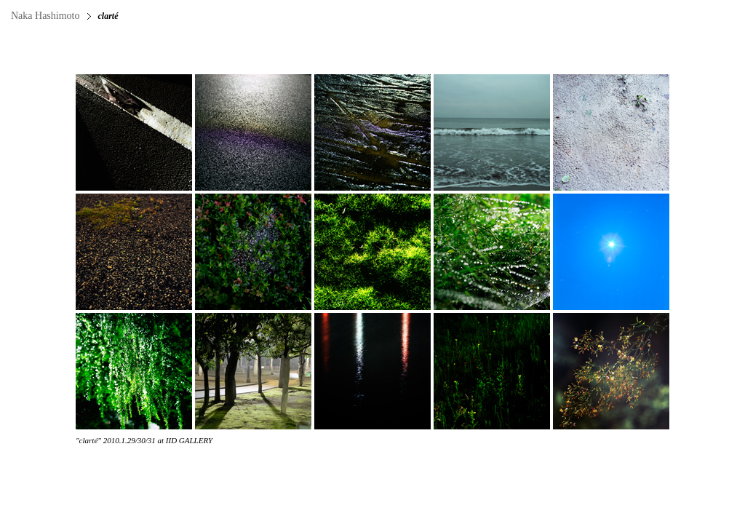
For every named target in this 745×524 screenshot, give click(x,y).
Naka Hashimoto (45, 15)
